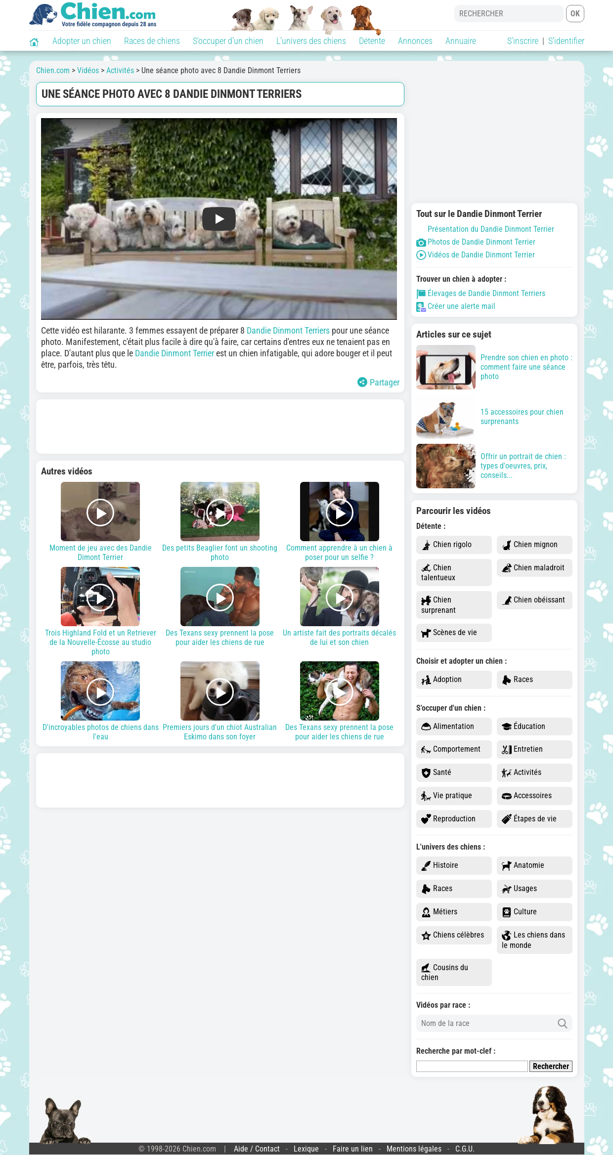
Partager (378, 382)
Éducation (523, 727)
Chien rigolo (446, 545)
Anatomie (523, 865)
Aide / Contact (257, 1149)
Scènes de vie (449, 633)
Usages (519, 889)
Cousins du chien (444, 973)
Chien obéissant (533, 600)
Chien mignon (530, 545)
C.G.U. (465, 1149)
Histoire (439, 865)
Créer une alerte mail (455, 306)
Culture (519, 912)
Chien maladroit (533, 568)
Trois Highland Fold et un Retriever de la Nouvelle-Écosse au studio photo (101, 611)
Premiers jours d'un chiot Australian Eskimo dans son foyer (220, 701)
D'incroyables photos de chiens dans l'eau (101, 701)
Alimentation (447, 727)
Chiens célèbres (452, 935)
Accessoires (527, 796)
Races (517, 680)
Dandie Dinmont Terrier (174, 353)
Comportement (451, 749)
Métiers (439, 912)
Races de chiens (152, 41)
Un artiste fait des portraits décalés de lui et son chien (339, 607)
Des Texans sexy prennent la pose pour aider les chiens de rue (220, 607)
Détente (372, 41)
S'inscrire (522, 41)
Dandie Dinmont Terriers (288, 330)
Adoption (441, 680)
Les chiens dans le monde (533, 940)
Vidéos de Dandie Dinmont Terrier (475, 254)
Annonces (415, 41)
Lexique (306, 1149)
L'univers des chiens (311, 41)
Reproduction (448, 819)
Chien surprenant (438, 605)
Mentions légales (414, 1149)
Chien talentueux (438, 573)
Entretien (522, 749)
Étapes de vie (529, 819)
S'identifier (566, 41)
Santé (436, 773)
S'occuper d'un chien (228, 41)
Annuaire (460, 41)
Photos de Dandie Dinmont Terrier (475, 242)
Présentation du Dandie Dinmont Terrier (485, 229)
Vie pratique (446, 796)
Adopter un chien (81, 41)
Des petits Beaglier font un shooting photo (220, 522)
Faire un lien (353, 1149)
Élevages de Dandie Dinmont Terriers (480, 293)
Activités (521, 773)
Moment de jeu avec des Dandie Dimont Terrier (101, 522)
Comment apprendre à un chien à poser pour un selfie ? (339, 522)
